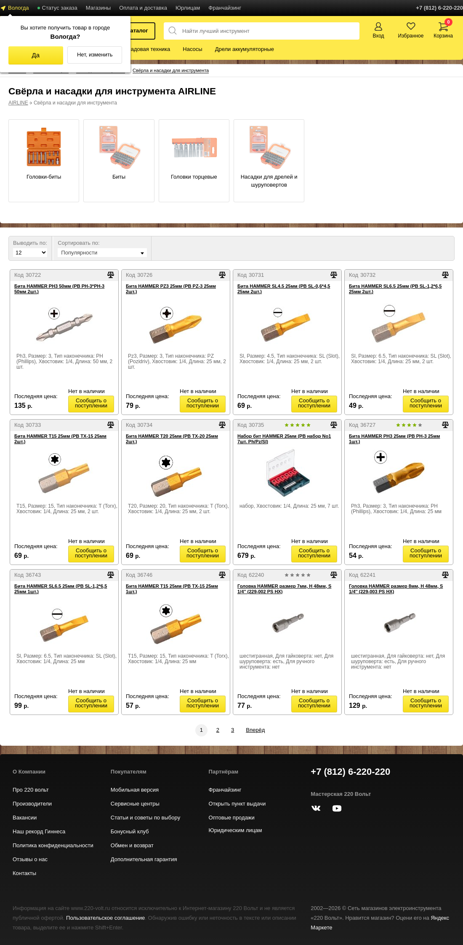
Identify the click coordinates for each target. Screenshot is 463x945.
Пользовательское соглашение (105, 918)
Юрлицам (188, 8)
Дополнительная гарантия (144, 859)
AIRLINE (18, 103)
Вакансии (25, 817)
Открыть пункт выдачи (237, 803)
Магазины (98, 8)
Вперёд (255, 730)
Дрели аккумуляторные (244, 49)
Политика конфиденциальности (53, 845)
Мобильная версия (135, 790)
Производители (32, 803)
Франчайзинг (224, 8)
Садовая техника (148, 49)
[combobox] (102, 252)
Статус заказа (59, 8)
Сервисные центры (135, 803)
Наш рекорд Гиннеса (39, 831)
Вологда (18, 8)
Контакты (24, 873)
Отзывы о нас (30, 859)
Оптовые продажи (232, 817)
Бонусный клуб (130, 831)
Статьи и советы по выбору (145, 817)
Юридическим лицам (235, 830)
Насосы (192, 49)
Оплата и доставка (143, 8)
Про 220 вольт (31, 790)
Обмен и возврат (132, 845)
